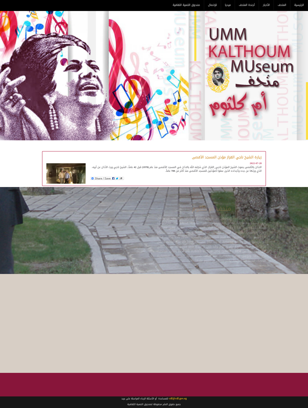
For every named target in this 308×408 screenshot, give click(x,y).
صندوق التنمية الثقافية (186, 5)
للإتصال (212, 5)
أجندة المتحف (247, 5)
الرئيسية (299, 5)
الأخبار (266, 5)
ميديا (228, 5)
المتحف (282, 5)
